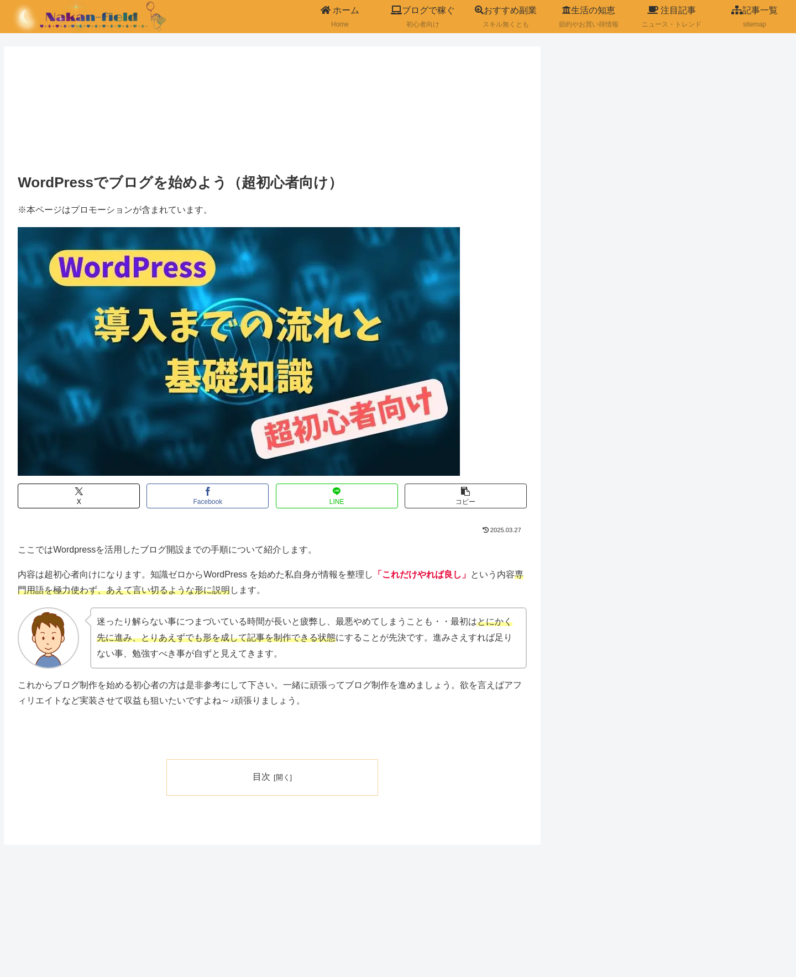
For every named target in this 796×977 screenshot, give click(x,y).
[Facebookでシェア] (207, 496)
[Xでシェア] (79, 496)
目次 (261, 776)
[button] (466, 496)
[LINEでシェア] (337, 496)
